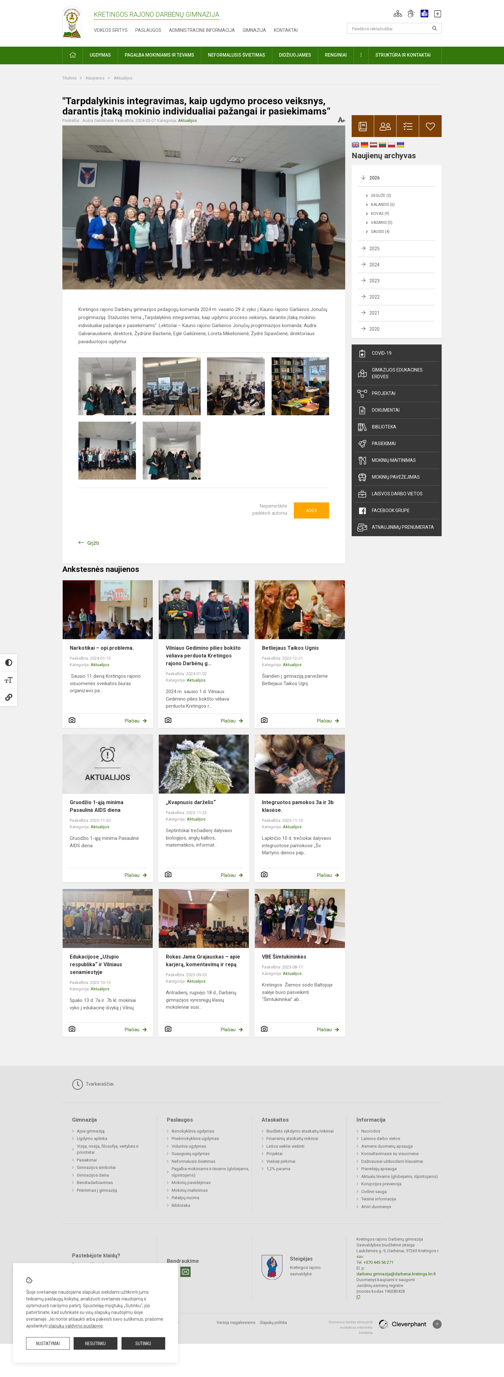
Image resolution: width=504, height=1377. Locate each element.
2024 (374, 264)
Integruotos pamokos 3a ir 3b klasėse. (298, 806)
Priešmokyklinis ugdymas (195, 1138)
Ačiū (311, 510)
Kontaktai (286, 30)
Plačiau (132, 720)
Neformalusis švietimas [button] (236, 55)
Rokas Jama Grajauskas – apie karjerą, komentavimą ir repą (203, 961)
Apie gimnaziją (90, 1131)
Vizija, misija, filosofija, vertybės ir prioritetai (108, 1149)
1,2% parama (278, 1168)
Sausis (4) (380, 231)
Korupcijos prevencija (381, 1183)
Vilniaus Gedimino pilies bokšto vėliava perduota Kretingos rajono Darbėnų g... (203, 655)
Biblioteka (376, 427)
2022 (374, 296)
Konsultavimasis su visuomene (390, 1153)
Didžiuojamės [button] (295, 55)
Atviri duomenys (376, 1206)
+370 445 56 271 (378, 1262)
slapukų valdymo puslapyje (76, 1325)
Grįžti (93, 543)
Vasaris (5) (381, 222)
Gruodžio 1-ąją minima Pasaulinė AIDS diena (96, 806)
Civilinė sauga (374, 1191)
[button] (397, 13)
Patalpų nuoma (185, 1197)
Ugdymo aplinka (92, 1138)
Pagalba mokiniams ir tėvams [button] (159, 55)
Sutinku (143, 1343)
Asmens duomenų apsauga (387, 1146)
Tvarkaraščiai (92, 1084)
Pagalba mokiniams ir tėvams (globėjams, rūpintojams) (210, 1172)
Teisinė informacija (378, 1199)
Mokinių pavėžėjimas (388, 477)
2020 (374, 329)
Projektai (376, 394)
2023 (374, 280)
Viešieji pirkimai (280, 1161)
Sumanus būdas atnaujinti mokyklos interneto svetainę (350, 1327)
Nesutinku (95, 1343)
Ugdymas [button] (100, 55)
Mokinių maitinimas (386, 460)
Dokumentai (378, 410)
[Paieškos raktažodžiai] (394, 28)
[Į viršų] (437, 1324)
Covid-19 (374, 353)
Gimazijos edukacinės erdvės (390, 373)
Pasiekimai (376, 444)
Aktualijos (123, 78)
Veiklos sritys (111, 30)
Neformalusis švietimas (193, 1161)
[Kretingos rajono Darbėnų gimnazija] (71, 22)
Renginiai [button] (336, 55)
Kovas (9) (380, 213)
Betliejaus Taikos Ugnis (290, 648)
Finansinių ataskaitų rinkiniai (292, 1138)
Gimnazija (254, 30)
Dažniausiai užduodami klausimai (392, 1161)
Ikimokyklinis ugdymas (193, 1131)
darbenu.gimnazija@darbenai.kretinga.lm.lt (396, 1273)
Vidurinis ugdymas (189, 1146)
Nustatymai (48, 1343)
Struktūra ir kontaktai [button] (403, 55)
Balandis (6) (383, 204)
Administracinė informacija (202, 30)
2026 (374, 177)
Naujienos (95, 78)
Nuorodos (370, 1131)
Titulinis (69, 78)
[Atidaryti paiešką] (434, 28)
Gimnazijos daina (93, 1175)
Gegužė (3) (381, 195)
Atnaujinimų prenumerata (395, 527)
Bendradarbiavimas (95, 1182)
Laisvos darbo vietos (390, 494)
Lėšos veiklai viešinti (285, 1146)
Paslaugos (148, 30)
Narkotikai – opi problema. (102, 648)
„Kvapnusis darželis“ (191, 802)
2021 (374, 313)
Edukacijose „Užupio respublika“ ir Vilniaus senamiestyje (96, 964)
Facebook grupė (383, 511)
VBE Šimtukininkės (284, 957)
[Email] (185, 1272)
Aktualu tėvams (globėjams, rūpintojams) (399, 1176)
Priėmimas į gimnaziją (97, 1190)
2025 (374, 248)
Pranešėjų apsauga (379, 1168)
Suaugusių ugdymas (191, 1153)
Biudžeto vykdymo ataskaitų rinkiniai (300, 1131)
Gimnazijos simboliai (96, 1167)
